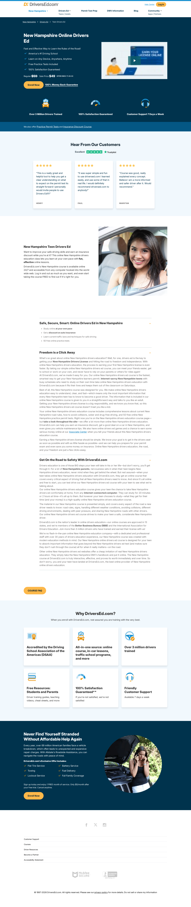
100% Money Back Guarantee (61, 84)
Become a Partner (31, 855)
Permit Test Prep (89, 10)
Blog (136, 10)
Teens (61, 14)
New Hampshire (29, 22)
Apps (150, 14)
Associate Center (78, 432)
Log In (161, 4)
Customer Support (31, 839)
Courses (27, 844)
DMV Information (115, 10)
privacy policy (101, 892)
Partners (157, 14)
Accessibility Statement (33, 860)
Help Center (149, 4)
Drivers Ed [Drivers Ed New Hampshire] (44, 22)
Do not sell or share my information (140, 892)
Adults (67, 14)
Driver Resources (31, 849)
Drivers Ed (65, 10)
